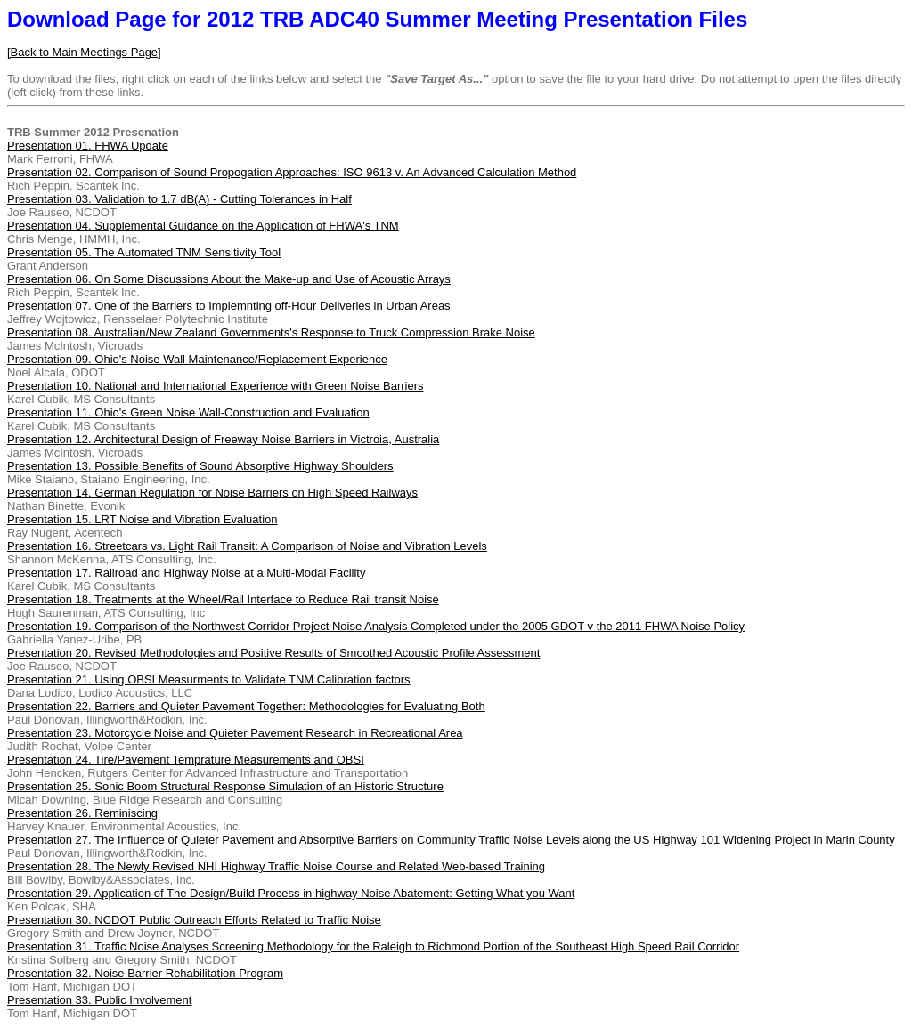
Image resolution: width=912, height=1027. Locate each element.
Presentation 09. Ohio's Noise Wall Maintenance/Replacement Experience (197, 359)
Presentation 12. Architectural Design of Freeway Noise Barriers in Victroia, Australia (223, 439)
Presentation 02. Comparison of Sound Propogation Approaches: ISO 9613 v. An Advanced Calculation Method (291, 172)
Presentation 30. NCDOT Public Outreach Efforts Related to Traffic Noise (194, 919)
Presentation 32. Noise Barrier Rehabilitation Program (145, 973)
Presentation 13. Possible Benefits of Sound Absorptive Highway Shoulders (200, 466)
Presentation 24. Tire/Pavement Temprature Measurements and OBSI (185, 759)
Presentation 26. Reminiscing (82, 813)
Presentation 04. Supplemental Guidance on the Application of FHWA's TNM (203, 225)
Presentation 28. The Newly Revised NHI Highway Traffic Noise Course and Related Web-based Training (276, 866)
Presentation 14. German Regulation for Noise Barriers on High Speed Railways (212, 492)
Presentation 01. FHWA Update (87, 145)
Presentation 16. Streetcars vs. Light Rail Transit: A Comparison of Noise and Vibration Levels (247, 546)
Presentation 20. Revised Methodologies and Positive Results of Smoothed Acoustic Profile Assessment (273, 652)
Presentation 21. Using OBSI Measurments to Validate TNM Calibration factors (209, 679)
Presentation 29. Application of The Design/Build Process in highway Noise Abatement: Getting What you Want (290, 893)
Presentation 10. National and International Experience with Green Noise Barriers (215, 385)
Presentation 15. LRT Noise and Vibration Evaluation (142, 519)
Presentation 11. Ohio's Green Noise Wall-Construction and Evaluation (188, 412)
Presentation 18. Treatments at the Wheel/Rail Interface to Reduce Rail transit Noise (223, 599)
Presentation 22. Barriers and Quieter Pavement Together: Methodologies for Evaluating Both (246, 706)
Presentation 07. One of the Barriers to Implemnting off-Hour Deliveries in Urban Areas (229, 305)
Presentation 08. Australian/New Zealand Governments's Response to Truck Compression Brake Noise (271, 332)
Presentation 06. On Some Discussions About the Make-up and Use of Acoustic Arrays (229, 279)
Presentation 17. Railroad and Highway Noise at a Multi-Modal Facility (186, 572)
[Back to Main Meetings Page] (84, 52)
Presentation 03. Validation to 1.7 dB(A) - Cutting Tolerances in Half (179, 199)
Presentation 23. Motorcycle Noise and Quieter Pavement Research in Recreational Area (235, 733)
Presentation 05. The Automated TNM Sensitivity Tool (144, 252)
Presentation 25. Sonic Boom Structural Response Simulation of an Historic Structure (225, 786)
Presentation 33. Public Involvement (99, 1000)
